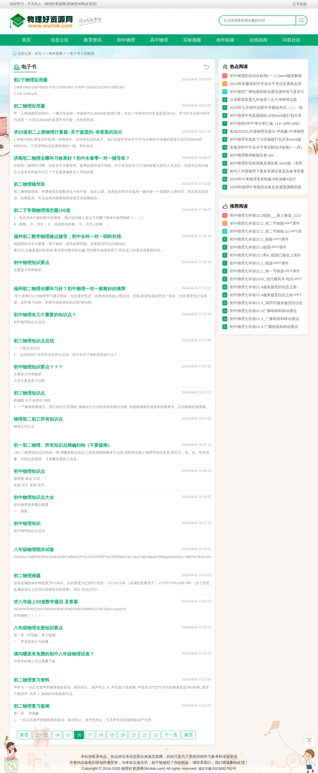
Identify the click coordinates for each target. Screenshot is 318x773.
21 (133, 734)
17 (90, 734)
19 (112, 734)
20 (122, 734)
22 (144, 734)
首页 (26, 40)
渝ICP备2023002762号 (217, 768)
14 (57, 734)
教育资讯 (93, 40)
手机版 (299, 4)
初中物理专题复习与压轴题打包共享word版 (265, 139)
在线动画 (258, 40)
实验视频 (192, 40)
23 (155, 734)
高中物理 (159, 40)
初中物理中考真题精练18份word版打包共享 (266, 115)
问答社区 (292, 40)
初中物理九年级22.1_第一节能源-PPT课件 (265, 271)
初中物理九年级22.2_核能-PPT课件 (259, 239)
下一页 (171, 734)
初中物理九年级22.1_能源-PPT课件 (259, 263)
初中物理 (126, 40)
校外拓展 (225, 40)
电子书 (75, 53)
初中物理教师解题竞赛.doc (252, 155)
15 (68, 734)
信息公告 (60, 40)
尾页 (188, 734)
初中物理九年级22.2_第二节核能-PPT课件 (265, 223)
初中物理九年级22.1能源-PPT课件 (258, 247)
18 (101, 734)
